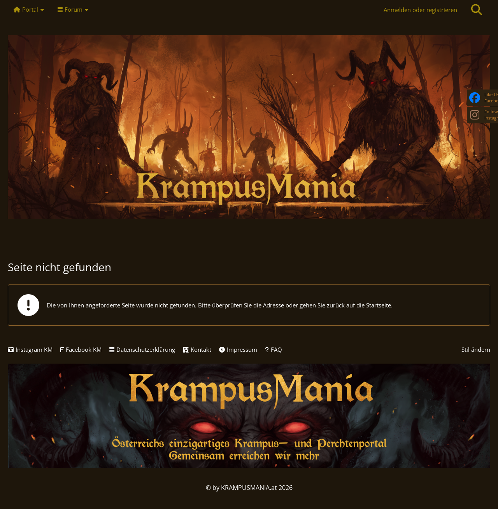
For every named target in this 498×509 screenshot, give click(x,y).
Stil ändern (475, 349)
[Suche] (476, 9)
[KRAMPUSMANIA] (249, 127)
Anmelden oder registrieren (420, 10)
